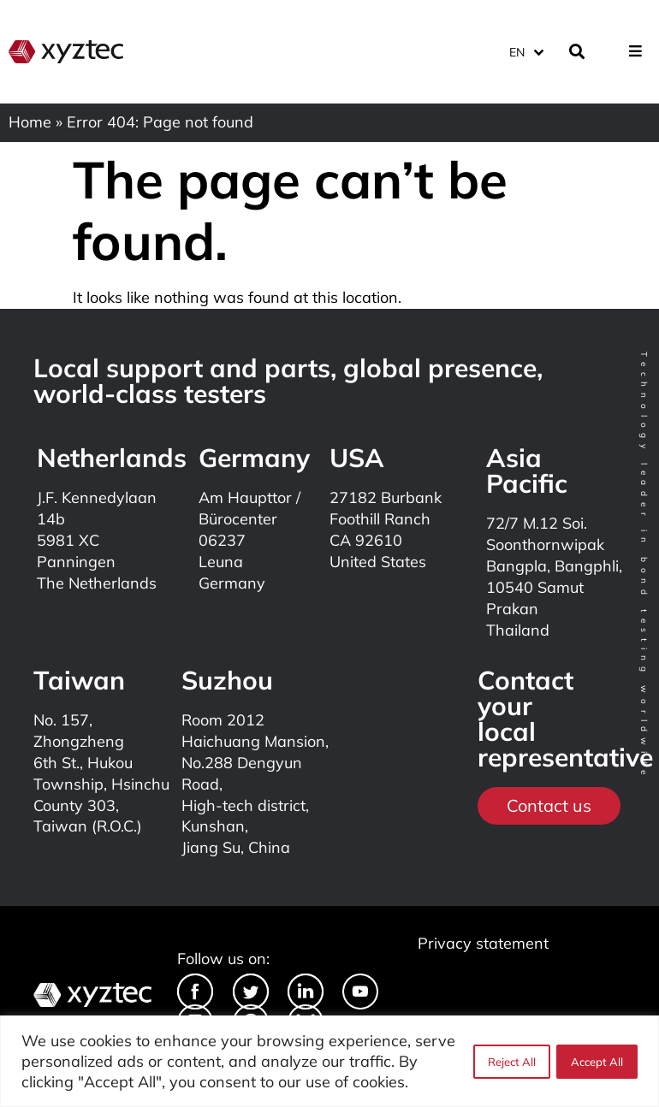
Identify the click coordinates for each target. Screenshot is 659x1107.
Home (30, 122)
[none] (527, 51)
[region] (329, 1061)
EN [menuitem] (517, 51)
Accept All (597, 1062)
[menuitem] (525, 51)
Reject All (511, 1062)
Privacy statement (483, 943)
